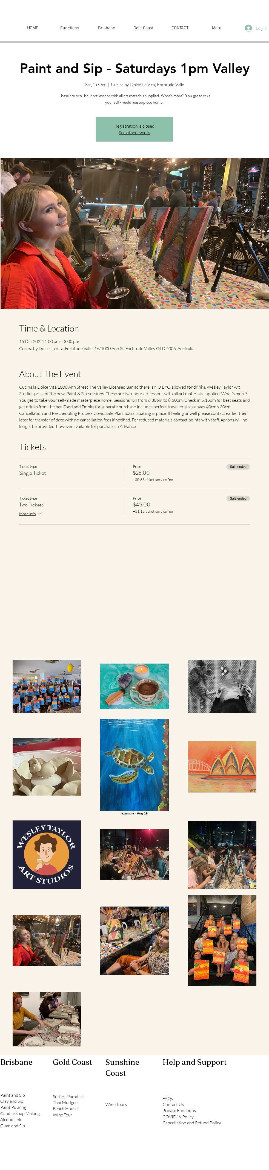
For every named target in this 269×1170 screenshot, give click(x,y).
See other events (134, 132)
